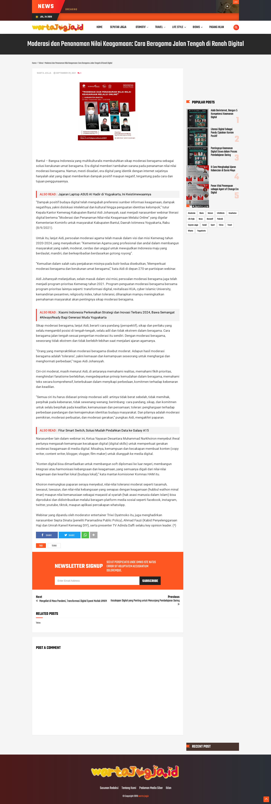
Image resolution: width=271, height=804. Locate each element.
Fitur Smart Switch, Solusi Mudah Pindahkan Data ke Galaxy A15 (103, 430)
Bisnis (201, 213)
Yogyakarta (201, 231)
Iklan (168, 788)
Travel (230, 225)
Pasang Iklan (216, 27)
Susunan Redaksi (109, 788)
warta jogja (143, 796)
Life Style (191, 219)
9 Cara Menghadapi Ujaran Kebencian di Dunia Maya (223, 169)
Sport (213, 225)
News (201, 219)
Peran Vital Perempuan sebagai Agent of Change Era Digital (224, 189)
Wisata (190, 231)
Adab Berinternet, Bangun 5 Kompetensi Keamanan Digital (224, 114)
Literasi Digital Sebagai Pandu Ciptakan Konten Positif (222, 133)
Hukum (210, 213)
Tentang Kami (129, 788)
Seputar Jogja (193, 225)
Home (100, 27)
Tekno (54, 546)
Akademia (191, 213)
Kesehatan (233, 213)
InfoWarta (221, 213)
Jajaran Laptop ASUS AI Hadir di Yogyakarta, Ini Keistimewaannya (104, 194)
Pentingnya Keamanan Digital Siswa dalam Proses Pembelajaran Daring (224, 151)
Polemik (220, 219)
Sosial (204, 225)
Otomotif (210, 219)
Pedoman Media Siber (151, 788)
